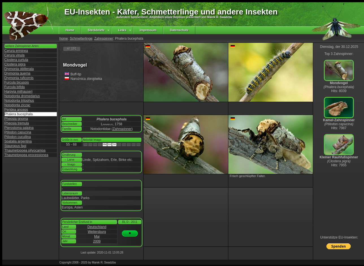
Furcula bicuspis (17, 82)
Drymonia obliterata (19, 69)
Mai (96, 237)
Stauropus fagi (15, 146)
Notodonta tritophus (19, 101)
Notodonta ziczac (18, 105)
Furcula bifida (15, 87)
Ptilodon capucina (18, 132)
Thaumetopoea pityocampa (25, 150)
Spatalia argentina (18, 141)
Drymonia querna (18, 73)
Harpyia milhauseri (18, 91)
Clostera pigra (15, 64)
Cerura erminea (16, 51)
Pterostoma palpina (19, 128)
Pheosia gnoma (16, 119)
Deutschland (96, 227)
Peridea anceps (16, 110)
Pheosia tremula (17, 123)
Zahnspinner (103, 39)
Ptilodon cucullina (18, 137)
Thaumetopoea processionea (26, 155)
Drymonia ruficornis (19, 78)
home (63, 39)
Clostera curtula (16, 60)
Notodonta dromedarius (22, 96)
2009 (97, 241)
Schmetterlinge (81, 39)
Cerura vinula (15, 55)
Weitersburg (97, 232)
